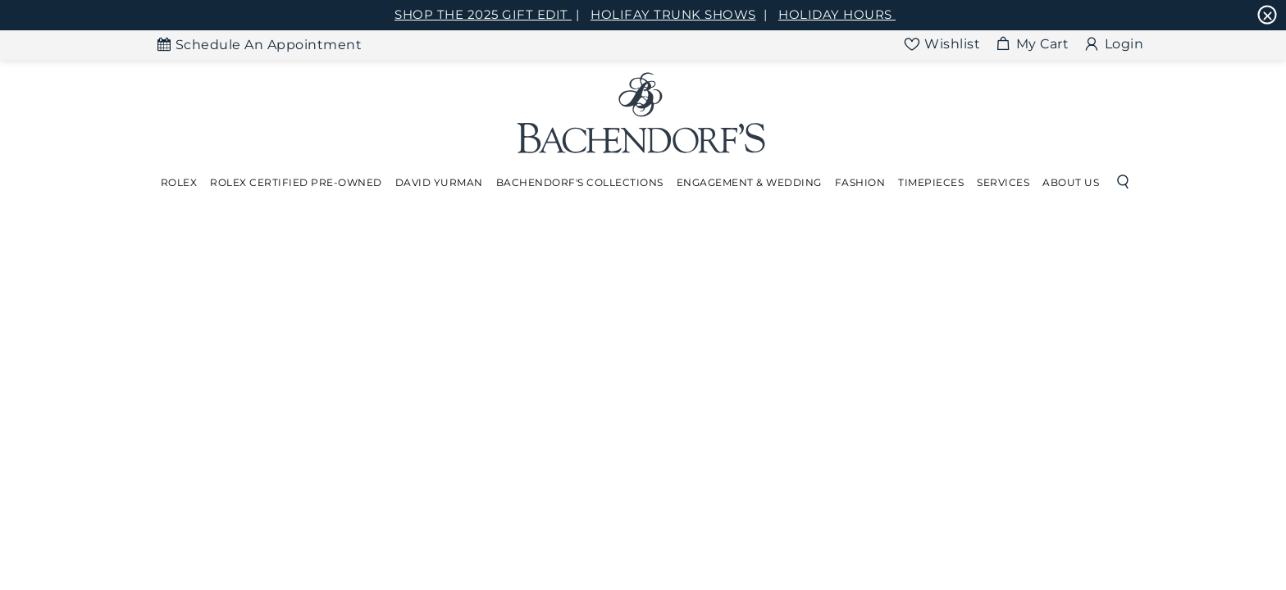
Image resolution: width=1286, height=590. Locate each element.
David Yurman (439, 182)
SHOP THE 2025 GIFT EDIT (483, 14)
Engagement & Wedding (749, 182)
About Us (1070, 182)
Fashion (860, 182)
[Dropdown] (179, 182)
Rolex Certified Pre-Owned (296, 182)
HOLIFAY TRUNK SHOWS (673, 14)
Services (1003, 182)
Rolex (179, 182)
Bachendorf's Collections (580, 182)
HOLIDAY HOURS (837, 14)
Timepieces (931, 182)
